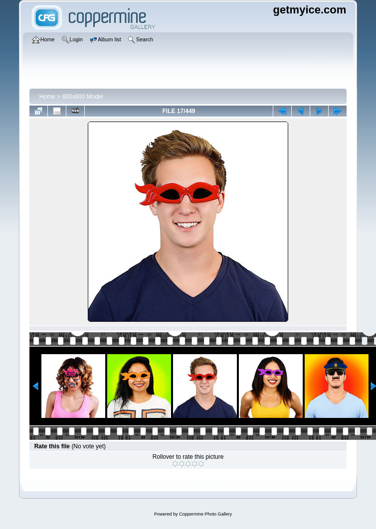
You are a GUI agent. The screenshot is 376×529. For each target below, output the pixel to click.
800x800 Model (82, 96)
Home (47, 96)
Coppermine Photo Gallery (205, 514)
